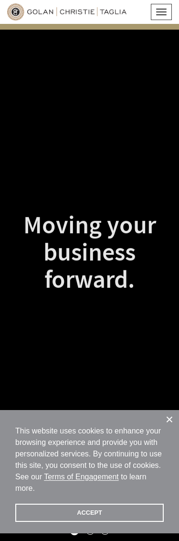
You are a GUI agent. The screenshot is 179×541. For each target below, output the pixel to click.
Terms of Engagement (81, 477)
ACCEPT (89, 512)
